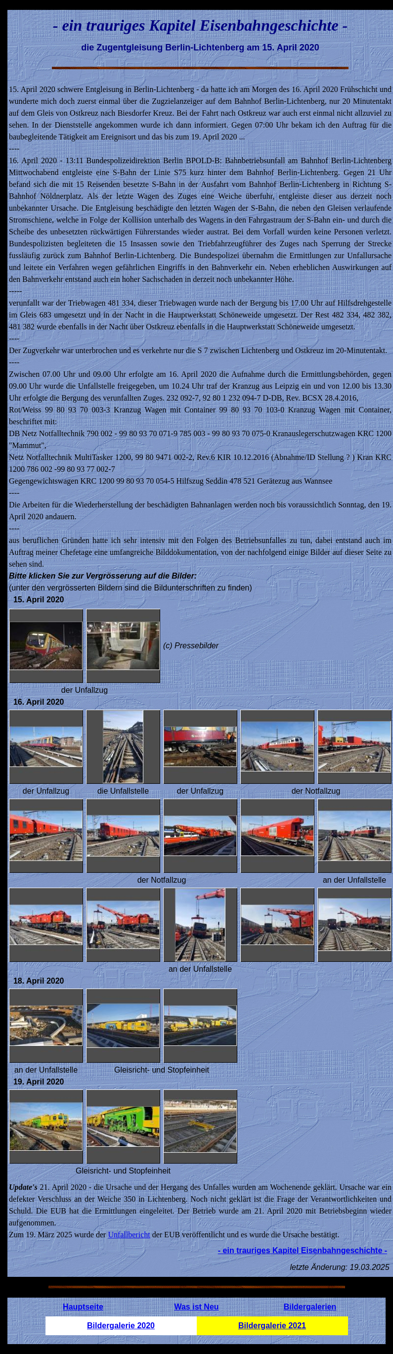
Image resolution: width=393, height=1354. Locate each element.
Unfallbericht (129, 1234)
